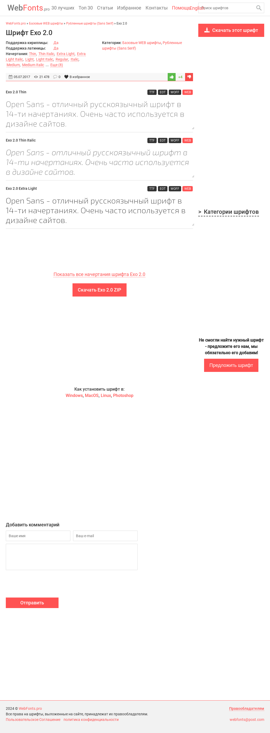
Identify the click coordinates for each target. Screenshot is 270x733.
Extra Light (66, 54)
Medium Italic (33, 65)
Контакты (157, 8)
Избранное (129, 8)
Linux (106, 395)
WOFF (175, 92)
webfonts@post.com (247, 719)
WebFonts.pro (30, 708)
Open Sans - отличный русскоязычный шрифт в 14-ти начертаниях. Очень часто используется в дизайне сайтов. (99, 114)
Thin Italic (46, 54)
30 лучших (62, 8)
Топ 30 (86, 8)
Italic (74, 59)
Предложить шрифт (231, 365)
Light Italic (44, 59)
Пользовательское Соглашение (33, 719)
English (188, 8)
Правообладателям (246, 708)
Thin (32, 54)
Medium (13, 65)
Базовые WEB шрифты (141, 43)
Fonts (27, 7)
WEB (188, 92)
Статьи (105, 8)
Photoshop (123, 395)
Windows (74, 395)
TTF (152, 92)
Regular (62, 59)
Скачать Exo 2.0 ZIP (99, 290)
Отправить (32, 603)
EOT (163, 92)
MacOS (92, 395)
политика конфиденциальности (91, 719)
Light (29, 59)
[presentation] (46, 584)
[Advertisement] (99, 341)
